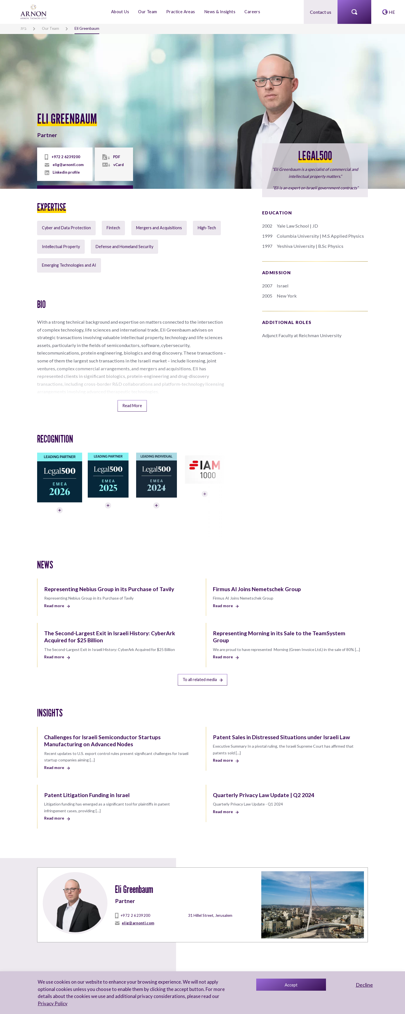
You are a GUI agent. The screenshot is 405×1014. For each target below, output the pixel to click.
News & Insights (219, 11)
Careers (251, 11)
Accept (291, 984)
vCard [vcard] (118, 164)
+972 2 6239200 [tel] (63, 157)
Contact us (320, 11)
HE (392, 11)
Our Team (148, 11)
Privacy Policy (52, 1003)
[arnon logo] (34, 11)
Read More (132, 395)
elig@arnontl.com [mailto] (67, 164)
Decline (364, 985)
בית (23, 28)
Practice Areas (180, 11)
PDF (116, 157)
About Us (121, 11)
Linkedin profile (65, 172)
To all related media (202, 667)
